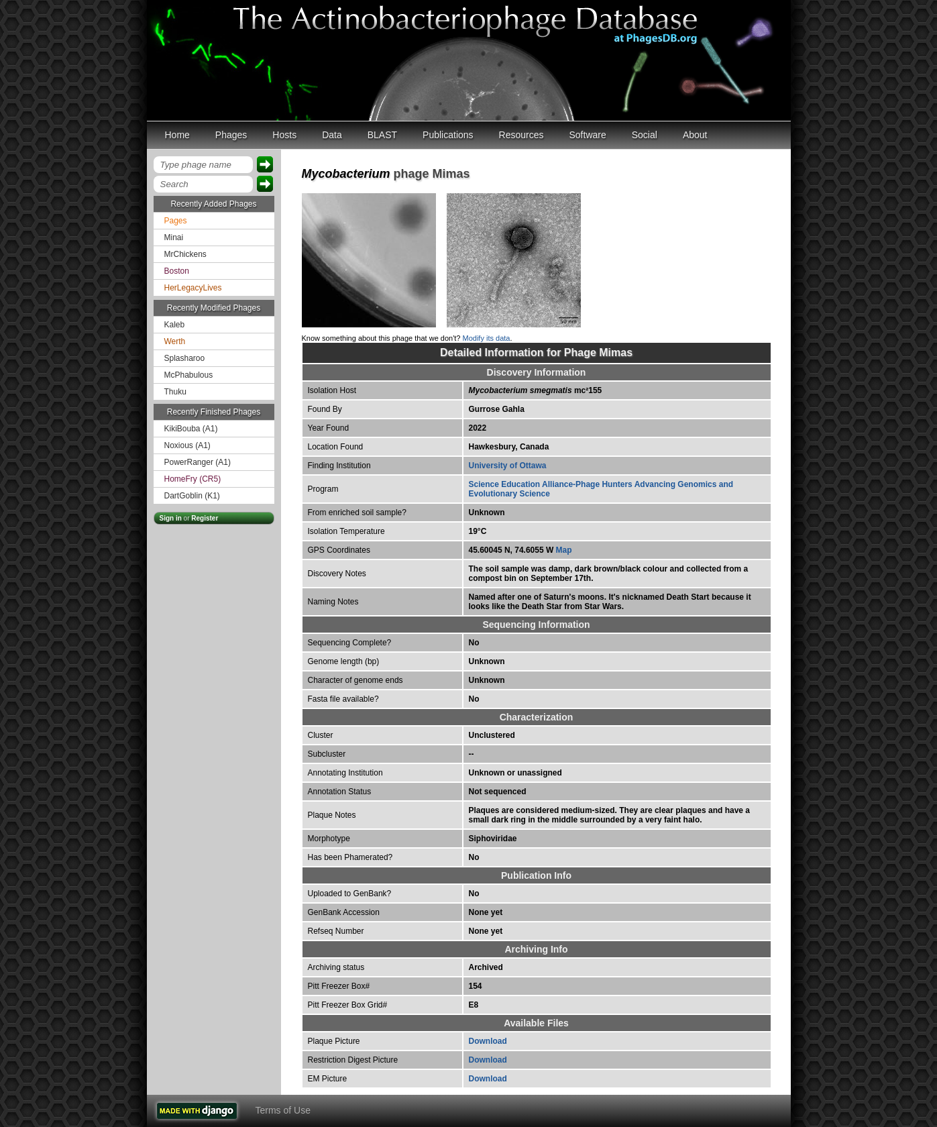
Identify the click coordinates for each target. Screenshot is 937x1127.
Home (177, 134)
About (695, 134)
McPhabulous (188, 375)
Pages (175, 220)
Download (488, 1041)
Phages (231, 134)
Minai (174, 237)
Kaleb (174, 324)
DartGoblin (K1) (192, 495)
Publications (448, 134)
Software (587, 134)
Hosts (284, 134)
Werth (175, 341)
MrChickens (185, 254)
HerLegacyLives (193, 287)
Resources (521, 134)
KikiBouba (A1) (191, 428)
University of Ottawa (508, 465)
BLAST (382, 134)
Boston (176, 271)
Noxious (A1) (187, 445)
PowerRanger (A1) (197, 462)
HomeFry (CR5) (192, 479)
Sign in (171, 518)
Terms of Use (283, 1110)
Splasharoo (184, 358)
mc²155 (535, 390)
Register (204, 518)
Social (644, 134)
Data (332, 134)
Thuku (175, 391)
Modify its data (486, 338)
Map (564, 550)
